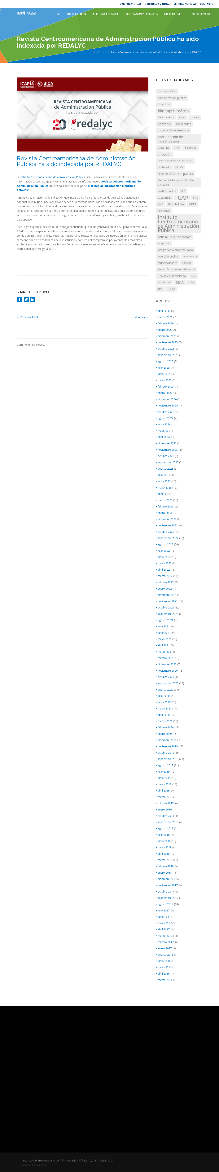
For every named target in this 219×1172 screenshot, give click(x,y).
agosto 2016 (164, 954)
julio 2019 (163, 771)
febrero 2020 (165, 727)
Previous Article (28, 317)
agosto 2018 (164, 828)
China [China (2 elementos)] (182, 117)
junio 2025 (163, 374)
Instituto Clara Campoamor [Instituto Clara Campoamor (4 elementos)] (174, 237)
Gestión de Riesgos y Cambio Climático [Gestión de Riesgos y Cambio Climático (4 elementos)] (176, 182)
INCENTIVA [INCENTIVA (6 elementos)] (176, 204)
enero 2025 (164, 393)
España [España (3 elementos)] (179, 167)
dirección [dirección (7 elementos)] (165, 154)
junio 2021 (163, 632)
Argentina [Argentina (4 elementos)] (164, 104)
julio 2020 (163, 696)
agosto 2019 (164, 765)
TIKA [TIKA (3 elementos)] (160, 289)
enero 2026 (164, 329)
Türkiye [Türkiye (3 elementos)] (171, 289)
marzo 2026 (164, 317)
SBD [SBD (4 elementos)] (193, 276)
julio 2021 (163, 626)
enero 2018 (164, 872)
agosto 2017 (164, 904)
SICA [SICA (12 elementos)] (180, 282)
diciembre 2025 (166, 336)
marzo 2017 (164, 935)
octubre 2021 (165, 607)
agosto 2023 (164, 468)
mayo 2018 (164, 847)
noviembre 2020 (167, 670)
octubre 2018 (165, 816)
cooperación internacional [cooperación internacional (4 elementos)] (173, 130)
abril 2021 (163, 645)
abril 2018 (163, 853)
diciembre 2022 (166, 519)
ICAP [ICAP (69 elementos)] (182, 197)
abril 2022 (163, 569)
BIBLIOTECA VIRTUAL (157, 3)
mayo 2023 (164, 487)
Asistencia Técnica (105, 14)
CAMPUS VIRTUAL (130, 3)
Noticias (104, 52)
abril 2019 (163, 790)
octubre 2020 (165, 677)
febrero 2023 (165, 506)
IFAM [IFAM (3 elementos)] (196, 197)
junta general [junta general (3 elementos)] (190, 256)
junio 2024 (163, 424)
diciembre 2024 (166, 399)
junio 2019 (163, 778)
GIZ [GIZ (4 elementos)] (183, 191)
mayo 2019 (164, 784)
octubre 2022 (165, 531)
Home (95, 52)
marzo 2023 (164, 500)
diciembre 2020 (166, 664)
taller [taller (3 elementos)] (191, 282)
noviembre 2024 (167, 405)
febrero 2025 (165, 386)
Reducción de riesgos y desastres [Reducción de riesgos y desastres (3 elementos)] (176, 269)
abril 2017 (163, 929)
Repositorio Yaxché (200, 14)
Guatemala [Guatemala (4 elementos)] (164, 198)
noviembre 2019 (167, 746)
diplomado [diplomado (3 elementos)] (190, 147)
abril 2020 (163, 715)
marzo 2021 (164, 651)
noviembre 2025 (167, 342)
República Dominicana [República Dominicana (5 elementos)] (172, 276)
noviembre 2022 (167, 525)
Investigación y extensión (140, 14)
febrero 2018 (165, 866)
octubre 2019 (165, 752)
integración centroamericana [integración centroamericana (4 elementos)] (175, 250)
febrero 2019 (165, 803)
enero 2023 (164, 513)
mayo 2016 (164, 967)
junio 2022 (163, 557)
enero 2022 (164, 588)
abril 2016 (163, 973)
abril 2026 (163, 311)
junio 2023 (163, 481)
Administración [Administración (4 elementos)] (167, 91)
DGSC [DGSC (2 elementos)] (177, 147)
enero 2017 (164, 948)
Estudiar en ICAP (77, 14)
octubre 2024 (165, 412)
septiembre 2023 (167, 462)
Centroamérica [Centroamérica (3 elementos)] (166, 117)
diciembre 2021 (166, 595)
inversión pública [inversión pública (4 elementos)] (168, 256)
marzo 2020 (164, 721)
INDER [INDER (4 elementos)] (192, 204)
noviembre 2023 (167, 449)
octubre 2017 (165, 891)
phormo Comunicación (34, 1165)
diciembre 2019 (166, 740)
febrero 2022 (165, 582)
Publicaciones (172, 14)
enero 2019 (164, 809)
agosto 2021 (164, 620)
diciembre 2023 (166, 443)
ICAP (58, 14)
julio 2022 (163, 550)
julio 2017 (163, 910)
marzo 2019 (164, 797)
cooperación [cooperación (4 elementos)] (183, 124)
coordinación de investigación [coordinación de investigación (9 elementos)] (170, 138)
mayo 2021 (164, 639)
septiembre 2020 (167, 683)
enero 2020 (164, 733)
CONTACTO (206, 3)
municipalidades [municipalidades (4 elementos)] (167, 263)
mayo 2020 (164, 708)
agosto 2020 (164, 689)
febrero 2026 (165, 323)
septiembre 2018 (167, 822)
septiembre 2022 (167, 538)
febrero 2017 (165, 942)
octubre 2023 (165, 456)
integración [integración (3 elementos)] (164, 243)
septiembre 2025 (167, 355)
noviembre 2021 (167, 601)
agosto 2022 (164, 544)
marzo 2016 (164, 980)
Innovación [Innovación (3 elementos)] (164, 210)
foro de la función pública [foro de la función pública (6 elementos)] (175, 174)
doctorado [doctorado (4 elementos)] (164, 167)
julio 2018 (163, 834)
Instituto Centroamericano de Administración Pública (52, 177)
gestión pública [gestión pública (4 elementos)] (167, 191)
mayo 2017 (164, 923)
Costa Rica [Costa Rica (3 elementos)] (163, 147)
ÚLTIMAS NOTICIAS (184, 3)
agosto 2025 (164, 361)
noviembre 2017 (167, 885)
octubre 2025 (165, 348)
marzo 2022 (164, 576)
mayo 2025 (164, 380)
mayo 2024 (164, 430)
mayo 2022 (164, 563)
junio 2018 (163, 841)
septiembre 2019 (167, 759)
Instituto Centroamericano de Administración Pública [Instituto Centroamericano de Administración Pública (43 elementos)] (178, 223)
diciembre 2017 (166, 879)
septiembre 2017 (167, 898)
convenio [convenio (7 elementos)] (164, 124)
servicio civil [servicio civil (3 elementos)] (164, 282)
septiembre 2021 (167, 614)
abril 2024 (163, 437)
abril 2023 (163, 494)
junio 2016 (163, 961)
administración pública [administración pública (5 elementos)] (172, 98)
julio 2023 (163, 475)
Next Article (139, 317)
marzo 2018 (164, 860)
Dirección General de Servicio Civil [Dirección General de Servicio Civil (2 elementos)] (175, 160)
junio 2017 (163, 917)
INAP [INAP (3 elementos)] (160, 204)
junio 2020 (163, 702)
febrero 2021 (165, 658)
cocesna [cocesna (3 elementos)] (194, 117)
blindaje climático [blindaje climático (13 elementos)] (173, 110)
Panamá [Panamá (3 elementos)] (186, 263)
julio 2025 (163, 367)
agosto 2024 (164, 418)
